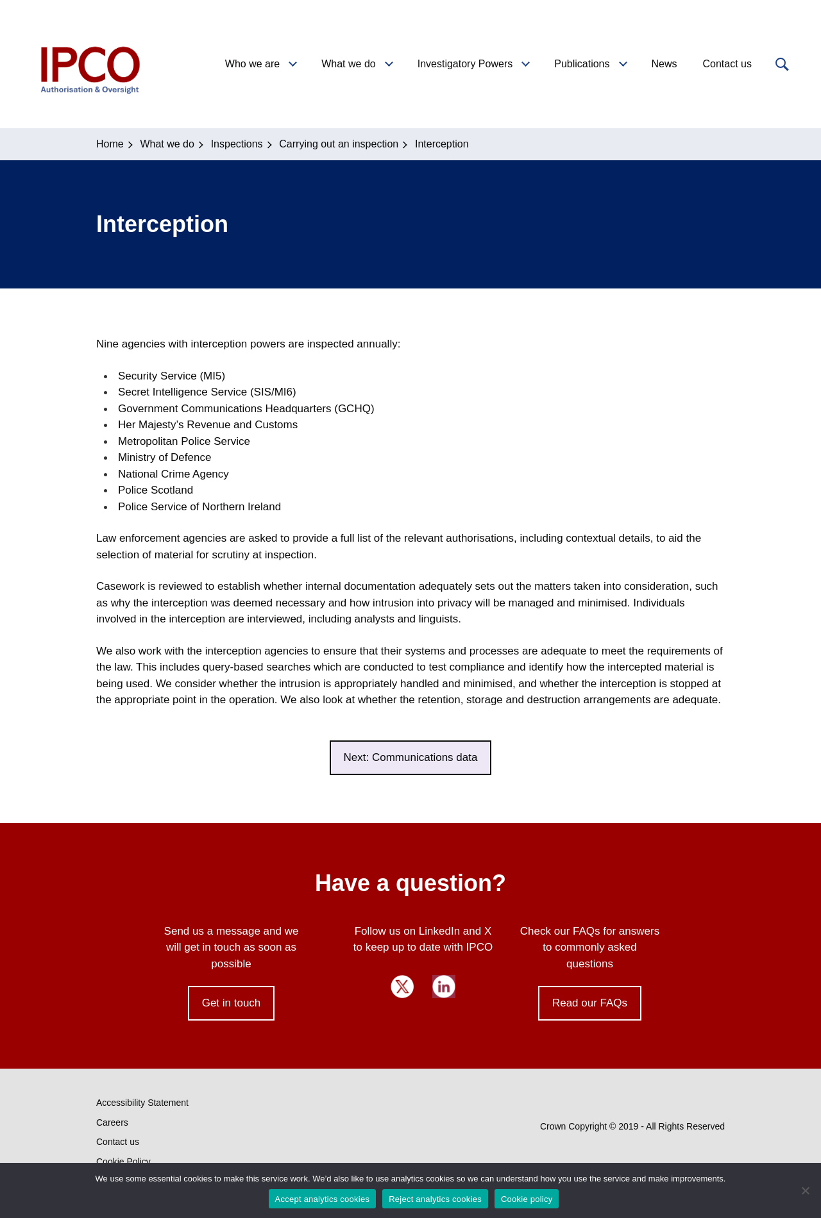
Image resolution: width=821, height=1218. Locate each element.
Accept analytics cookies (322, 1199)
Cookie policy (527, 1199)
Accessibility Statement (142, 1102)
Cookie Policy (123, 1161)
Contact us (117, 1142)
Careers (112, 1122)
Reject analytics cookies (435, 1199)
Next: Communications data (411, 757)
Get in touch (231, 1003)
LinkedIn (443, 986)
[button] (781, 64)
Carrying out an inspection (338, 143)
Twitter (402, 986)
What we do (167, 143)
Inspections (237, 143)
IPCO (89, 64)
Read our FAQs (589, 1003)
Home (110, 143)
